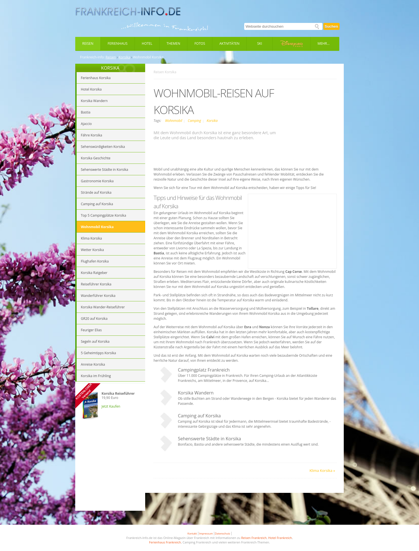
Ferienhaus (118, 43)
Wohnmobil (174, 120)
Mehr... (323, 43)
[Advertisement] (110, 470)
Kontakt (192, 533)
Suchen (331, 26)
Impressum (206, 533)
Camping (195, 120)
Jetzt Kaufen (111, 406)
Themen (173, 43)
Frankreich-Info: (92, 57)
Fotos (199, 43)
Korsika (124, 57)
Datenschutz (222, 533)
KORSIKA (110, 68)
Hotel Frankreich (280, 538)
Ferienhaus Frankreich (165, 542)
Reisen (87, 43)
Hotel (147, 43)
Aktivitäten (229, 43)
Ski (259, 43)
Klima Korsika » (322, 470)
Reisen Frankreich (254, 538)
